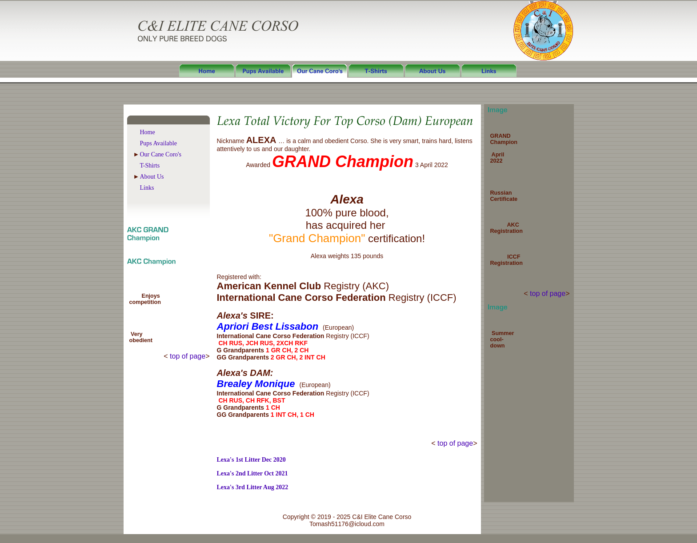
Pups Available (158, 143)
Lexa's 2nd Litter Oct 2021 (252, 473)
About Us (152, 176)
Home (147, 132)
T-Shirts (150, 165)
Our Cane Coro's (161, 154)
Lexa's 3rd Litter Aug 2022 (252, 487)
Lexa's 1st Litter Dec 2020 (251, 459)
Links (147, 187)
